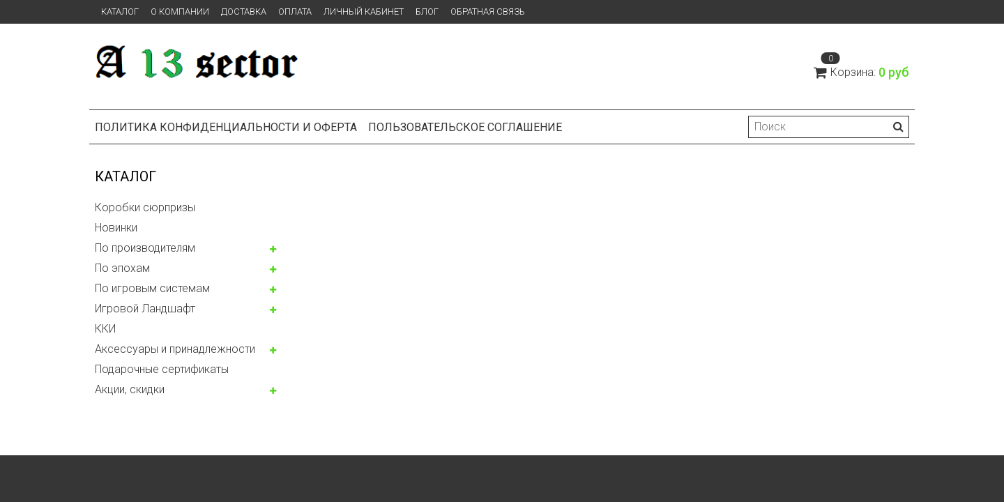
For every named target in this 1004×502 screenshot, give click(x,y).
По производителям (145, 247)
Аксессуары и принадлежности (175, 349)
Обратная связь (487, 11)
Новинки (116, 227)
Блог (427, 11)
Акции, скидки (130, 389)
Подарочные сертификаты (162, 369)
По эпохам (122, 268)
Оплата (295, 11)
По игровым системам (152, 288)
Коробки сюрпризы (145, 207)
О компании (180, 11)
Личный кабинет (364, 11)
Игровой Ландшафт (145, 308)
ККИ (105, 328)
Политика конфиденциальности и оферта (226, 127)
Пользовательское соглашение (465, 127)
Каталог (120, 11)
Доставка (243, 11)
